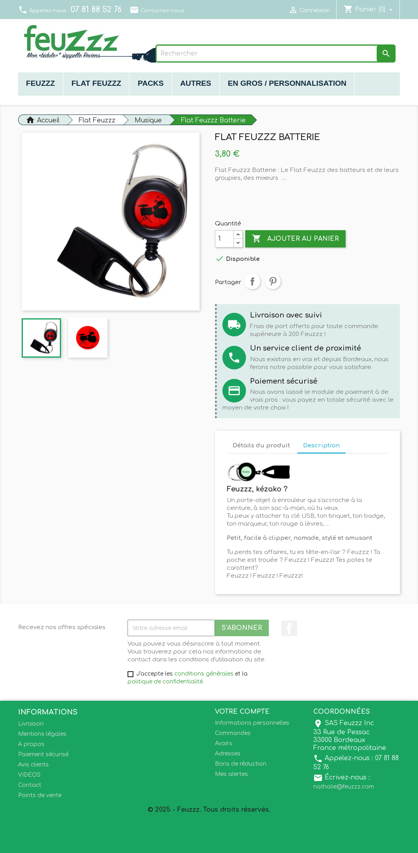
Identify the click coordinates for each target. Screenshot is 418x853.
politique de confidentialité (165, 682)
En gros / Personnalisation (287, 83)
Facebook (289, 628)
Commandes (233, 733)
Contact (29, 785)
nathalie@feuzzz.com (343, 787)
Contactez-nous (156, 10)
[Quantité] (224, 238)
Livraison (31, 724)
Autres (195, 83)
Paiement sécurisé (43, 754)
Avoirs (223, 743)
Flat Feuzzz (96, 83)
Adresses (227, 754)
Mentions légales (42, 734)
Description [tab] (321, 445)
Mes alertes (231, 774)
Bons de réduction (240, 764)
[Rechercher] (275, 53)
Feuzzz (40, 83)
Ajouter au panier (295, 239)
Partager (252, 281)
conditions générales (203, 674)
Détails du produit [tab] (261, 445)
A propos (31, 744)
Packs (151, 83)
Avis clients (33, 765)
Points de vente (39, 795)
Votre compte (242, 711)
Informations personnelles (252, 723)
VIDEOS (29, 775)
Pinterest (273, 281)
